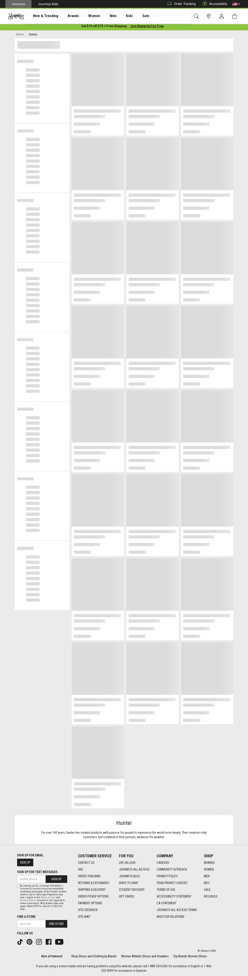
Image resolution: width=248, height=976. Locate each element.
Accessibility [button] (213, 4)
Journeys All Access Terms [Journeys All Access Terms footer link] (177, 910)
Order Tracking (180, 4)
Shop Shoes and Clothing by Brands (94, 956)
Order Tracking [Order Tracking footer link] (89, 876)
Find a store (26, 916)
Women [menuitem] (84, 16)
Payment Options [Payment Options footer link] (90, 903)
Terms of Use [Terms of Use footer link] (166, 889)
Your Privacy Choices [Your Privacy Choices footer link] (172, 883)
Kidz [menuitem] (115, 16)
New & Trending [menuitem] (41, 16)
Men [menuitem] (101, 16)
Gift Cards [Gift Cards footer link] (126, 896)
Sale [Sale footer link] (207, 889)
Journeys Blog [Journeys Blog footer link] (129, 876)
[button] (236, 4)
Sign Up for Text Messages (37, 872)
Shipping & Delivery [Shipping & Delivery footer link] (91, 889)
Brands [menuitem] (66, 16)
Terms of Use (48, 897)
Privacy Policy (27, 900)
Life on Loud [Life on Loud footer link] (127, 862)
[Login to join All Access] (104, 27)
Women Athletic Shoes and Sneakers (145, 956)
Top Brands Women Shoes (190, 956)
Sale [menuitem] (130, 16)
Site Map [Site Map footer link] (84, 916)
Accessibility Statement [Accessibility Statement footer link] (174, 896)
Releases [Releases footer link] (210, 896)
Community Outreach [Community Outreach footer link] (172, 869)
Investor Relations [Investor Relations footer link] (170, 916)
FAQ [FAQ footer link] (80, 869)
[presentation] (41, 16)
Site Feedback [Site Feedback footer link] (88, 910)
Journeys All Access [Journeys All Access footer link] (134, 869)
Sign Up (25, 862)
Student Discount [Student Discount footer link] (132, 889)
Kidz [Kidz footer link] (207, 883)
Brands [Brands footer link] (209, 862)
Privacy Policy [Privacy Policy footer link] (167, 876)
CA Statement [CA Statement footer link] (167, 903)
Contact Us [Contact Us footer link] (86, 862)
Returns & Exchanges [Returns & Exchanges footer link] (93, 883)
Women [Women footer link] (209, 869)
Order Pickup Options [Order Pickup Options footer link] (93, 896)
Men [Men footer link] (207, 876)
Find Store (56, 924)
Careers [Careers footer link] (163, 862)
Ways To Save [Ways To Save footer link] (128, 883)
